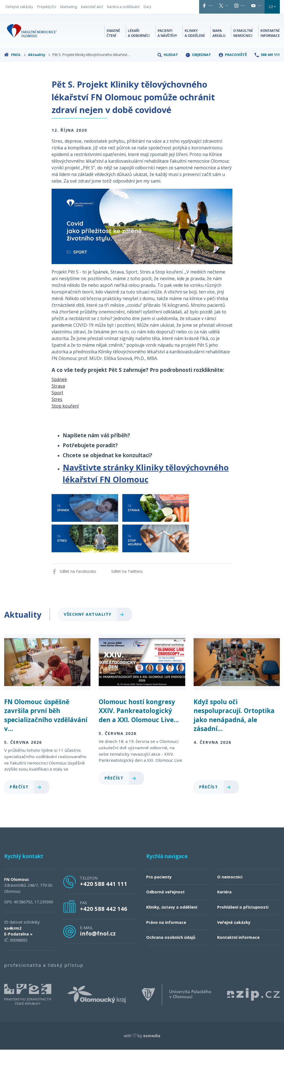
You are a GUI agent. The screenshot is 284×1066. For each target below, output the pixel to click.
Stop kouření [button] (65, 422)
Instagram (224, 8)
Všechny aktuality (96, 630)
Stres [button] (57, 416)
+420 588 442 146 (103, 925)
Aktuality (39, 70)
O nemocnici (229, 893)
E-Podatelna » (18, 950)
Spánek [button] (59, 396)
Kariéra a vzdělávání (123, 10)
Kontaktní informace (270, 48)
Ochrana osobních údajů (170, 953)
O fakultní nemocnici (243, 48)
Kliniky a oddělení (195, 48)
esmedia (151, 1052)
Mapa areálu (218, 48)
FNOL (15, 70)
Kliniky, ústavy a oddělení (171, 923)
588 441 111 (267, 70)
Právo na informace (166, 938)
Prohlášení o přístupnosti (242, 923)
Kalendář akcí (92, 10)
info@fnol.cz (98, 949)
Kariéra (224, 908)
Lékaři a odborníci (139, 48)
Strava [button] (58, 402)
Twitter (194, 8)
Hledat (168, 70)
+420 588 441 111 (103, 900)
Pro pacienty (159, 893)
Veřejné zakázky (19, 10)
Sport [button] (57, 409)
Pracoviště (233, 70)
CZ (155, 23)
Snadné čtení (113, 48)
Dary (9, 18)
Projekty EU (46, 10)
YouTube (256, 8)
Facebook (165, 8)
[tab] (142, 395)
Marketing (68, 10)
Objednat (198, 70)
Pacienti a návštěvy (167, 48)
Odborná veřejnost (165, 908)
